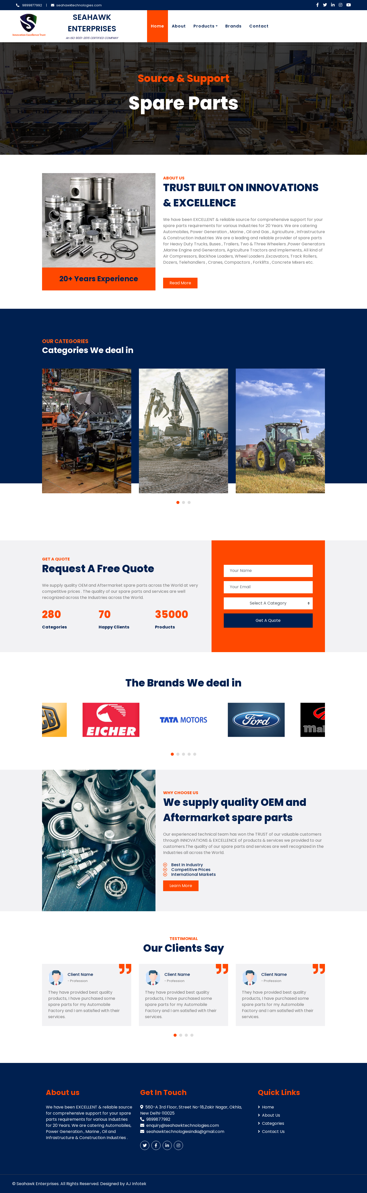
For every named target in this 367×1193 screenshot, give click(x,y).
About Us (269, 1115)
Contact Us (271, 1131)
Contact (259, 26)
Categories (271, 1123)
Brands (233, 26)
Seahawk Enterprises (38, 1184)
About (179, 26)
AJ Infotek (136, 1184)
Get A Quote (268, 620)
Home (157, 26)
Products (204, 26)
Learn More (180, 886)
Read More (180, 283)
